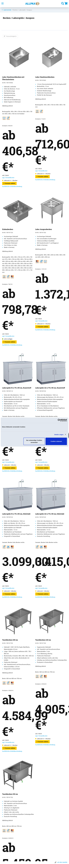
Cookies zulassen (56, 441)
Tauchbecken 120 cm (43, 640)
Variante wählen (9, 183)
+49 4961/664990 (62, 862)
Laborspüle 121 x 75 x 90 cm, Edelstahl (49, 514)
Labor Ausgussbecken (43, 229)
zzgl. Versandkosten (8, 177)
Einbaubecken (7, 229)
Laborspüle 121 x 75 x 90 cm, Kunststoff (50, 388)
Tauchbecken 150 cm (10, 794)
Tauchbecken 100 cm (10, 640)
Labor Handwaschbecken (44, 77)
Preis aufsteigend (11, 36)
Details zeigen (58, 434)
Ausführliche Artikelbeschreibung (12, 186)
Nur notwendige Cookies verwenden (34, 441)
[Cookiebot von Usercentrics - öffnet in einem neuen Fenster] (59, 420)
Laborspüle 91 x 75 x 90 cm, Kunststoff (16, 388)
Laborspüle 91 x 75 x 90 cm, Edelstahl (16, 514)
